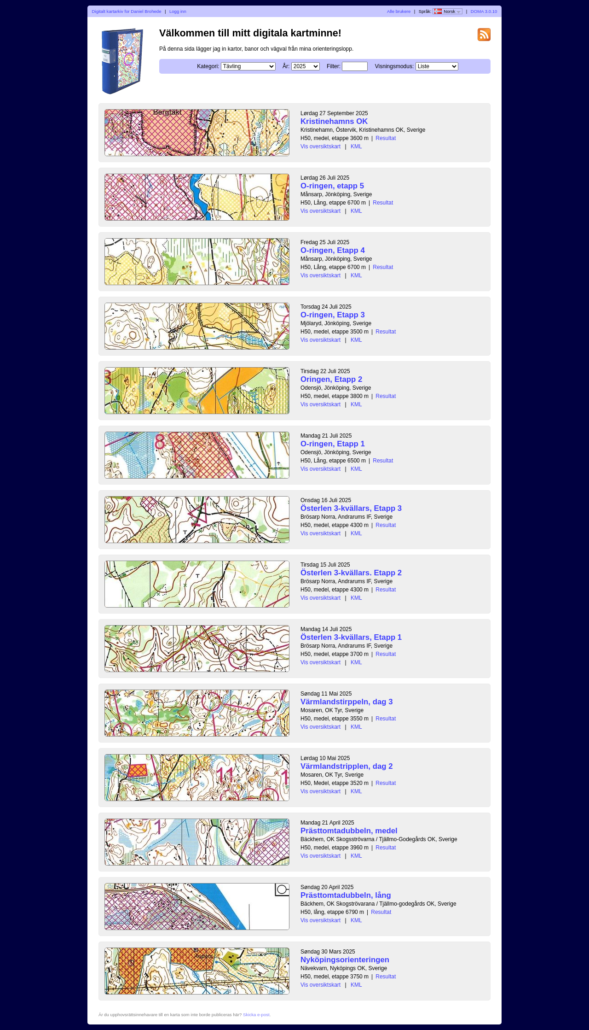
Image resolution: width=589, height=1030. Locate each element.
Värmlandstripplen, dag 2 (346, 766)
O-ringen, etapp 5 (332, 185)
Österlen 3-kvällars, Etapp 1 (351, 637)
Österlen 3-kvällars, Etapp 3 (351, 508)
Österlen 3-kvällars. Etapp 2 (351, 572)
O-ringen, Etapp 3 (332, 314)
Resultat (385, 138)
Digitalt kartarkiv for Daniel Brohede (127, 11)
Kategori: (208, 66)
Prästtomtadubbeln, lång (345, 895)
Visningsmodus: (394, 66)
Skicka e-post (256, 1014)
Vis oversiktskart (320, 146)
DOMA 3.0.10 (484, 11)
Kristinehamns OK (334, 121)
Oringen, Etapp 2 (331, 379)
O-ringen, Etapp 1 (332, 443)
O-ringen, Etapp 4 (332, 250)
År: (286, 66)
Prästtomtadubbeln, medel (349, 830)
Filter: (334, 66)
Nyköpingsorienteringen (344, 959)
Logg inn (177, 11)
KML (356, 146)
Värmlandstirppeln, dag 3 (346, 701)
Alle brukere (398, 11)
